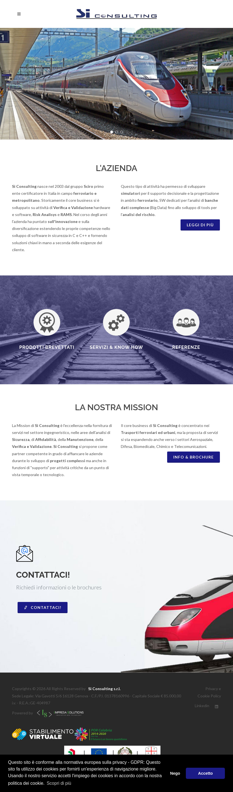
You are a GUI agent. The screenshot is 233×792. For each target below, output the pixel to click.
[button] (111, 132)
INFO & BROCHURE (193, 457)
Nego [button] (175, 773)
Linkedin (202, 705)
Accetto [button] (205, 773)
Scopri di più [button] (59, 783)
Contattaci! (42, 607)
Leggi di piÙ (200, 224)
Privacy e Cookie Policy (209, 692)
